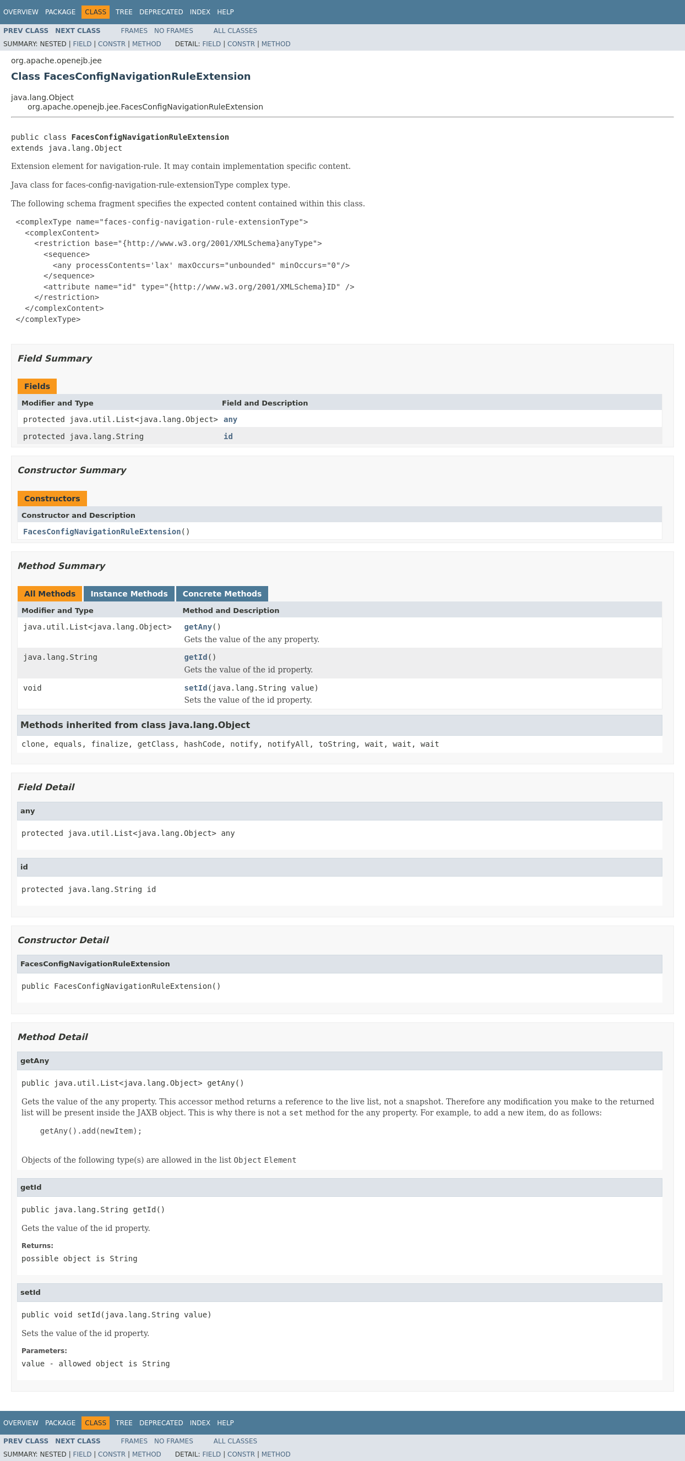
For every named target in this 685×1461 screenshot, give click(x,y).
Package (60, 12)
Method (146, 44)
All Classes (235, 31)
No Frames (173, 31)
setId (196, 687)
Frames (134, 31)
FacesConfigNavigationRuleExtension (102, 531)
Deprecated (161, 12)
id (228, 436)
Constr (112, 44)
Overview (21, 12)
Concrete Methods (222, 593)
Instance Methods (128, 593)
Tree (124, 12)
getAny (198, 626)
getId (196, 657)
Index (200, 12)
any (230, 419)
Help (225, 12)
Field (82, 44)
